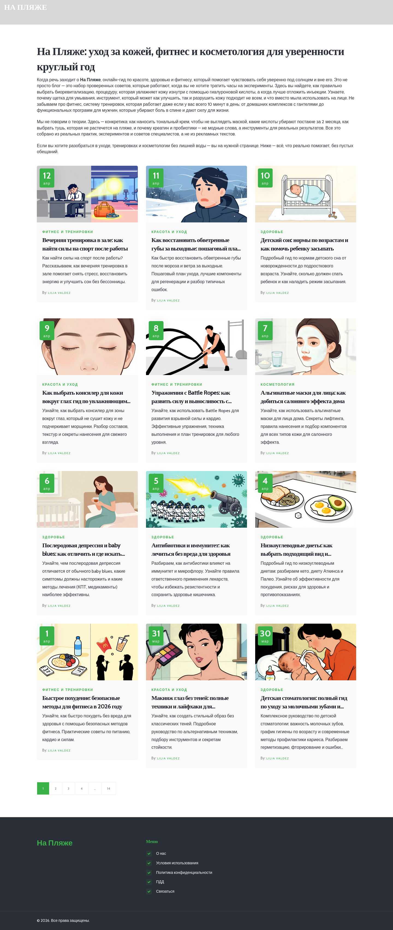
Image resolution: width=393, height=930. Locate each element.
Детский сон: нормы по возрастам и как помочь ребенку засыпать (304, 244)
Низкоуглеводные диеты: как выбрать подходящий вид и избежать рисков (296, 550)
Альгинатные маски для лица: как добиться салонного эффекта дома (303, 397)
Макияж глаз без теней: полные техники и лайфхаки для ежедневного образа (189, 702)
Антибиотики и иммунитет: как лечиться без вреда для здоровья (190, 549)
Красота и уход (169, 232)
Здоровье (272, 232)
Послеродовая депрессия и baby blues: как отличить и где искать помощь (81, 550)
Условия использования (177, 862)
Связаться (165, 891)
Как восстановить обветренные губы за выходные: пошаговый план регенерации (195, 244)
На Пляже (25, 7)
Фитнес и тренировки (67, 232)
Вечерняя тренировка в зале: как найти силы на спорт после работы (85, 244)
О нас (161, 853)
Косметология (278, 384)
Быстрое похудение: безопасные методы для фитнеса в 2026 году (82, 702)
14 (108, 788)
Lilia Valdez (59, 293)
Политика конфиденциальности (184, 872)
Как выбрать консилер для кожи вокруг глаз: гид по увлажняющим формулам (84, 397)
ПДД (160, 881)
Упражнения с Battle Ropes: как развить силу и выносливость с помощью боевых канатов (190, 397)
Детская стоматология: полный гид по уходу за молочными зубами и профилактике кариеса (304, 702)
